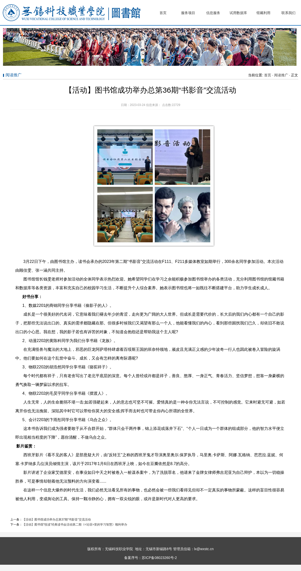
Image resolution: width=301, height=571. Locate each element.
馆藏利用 (263, 13)
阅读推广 (281, 75)
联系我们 (288, 13)
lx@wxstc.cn (204, 549)
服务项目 (188, 13)
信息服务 (213, 13)
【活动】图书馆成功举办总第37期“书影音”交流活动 (56, 519)
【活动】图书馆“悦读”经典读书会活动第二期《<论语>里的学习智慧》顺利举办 (74, 524)
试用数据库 (238, 13)
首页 (163, 13)
